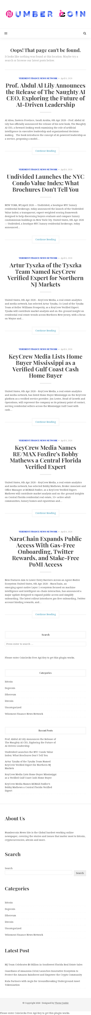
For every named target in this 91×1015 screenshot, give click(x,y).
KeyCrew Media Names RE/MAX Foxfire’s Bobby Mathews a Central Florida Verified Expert (45, 456)
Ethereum (10, 694)
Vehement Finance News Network (38, 78)
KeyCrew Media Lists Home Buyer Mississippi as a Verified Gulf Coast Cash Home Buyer (45, 365)
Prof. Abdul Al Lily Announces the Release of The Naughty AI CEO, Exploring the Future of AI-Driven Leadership (45, 94)
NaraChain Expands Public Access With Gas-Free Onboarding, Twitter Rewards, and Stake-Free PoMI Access (45, 551)
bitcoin (9, 681)
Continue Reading (45, 151)
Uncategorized (13, 707)
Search (9, 868)
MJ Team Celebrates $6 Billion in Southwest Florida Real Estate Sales (43, 964)
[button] (3, 33)
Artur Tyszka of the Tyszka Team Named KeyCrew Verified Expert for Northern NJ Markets (45, 274)
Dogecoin (10, 688)
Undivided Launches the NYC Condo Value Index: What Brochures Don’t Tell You (45, 182)
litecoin (9, 701)
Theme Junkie (62, 1003)
